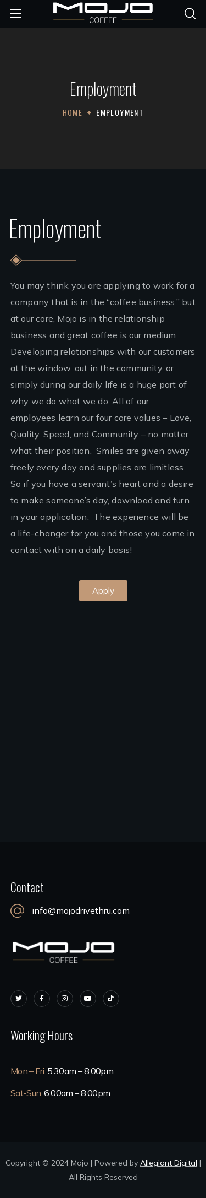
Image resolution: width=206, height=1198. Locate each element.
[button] (190, 14)
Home (73, 112)
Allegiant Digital (168, 1163)
